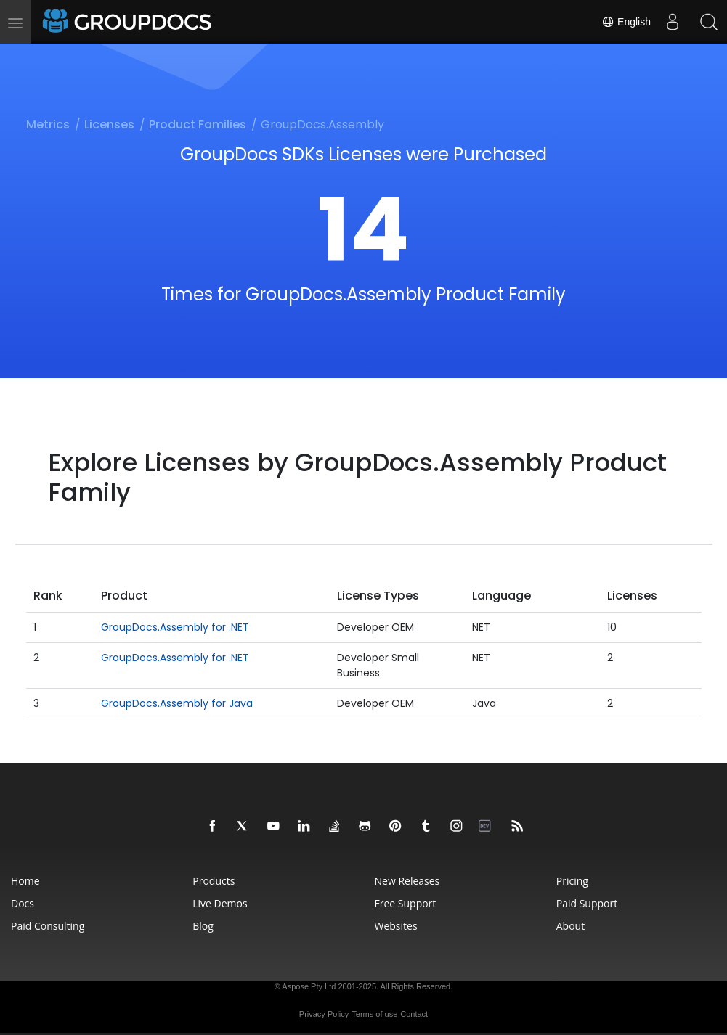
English (626, 21)
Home (25, 881)
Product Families (197, 124)
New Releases (407, 881)
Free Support (405, 903)
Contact (414, 1014)
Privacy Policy (324, 1014)
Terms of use (374, 1014)
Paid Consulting (47, 926)
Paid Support (586, 903)
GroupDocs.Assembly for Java (177, 703)
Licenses (109, 124)
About (570, 926)
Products (213, 881)
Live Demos (219, 903)
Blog (203, 926)
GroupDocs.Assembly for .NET (175, 627)
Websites (396, 926)
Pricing (572, 881)
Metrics (48, 124)
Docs (22, 903)
